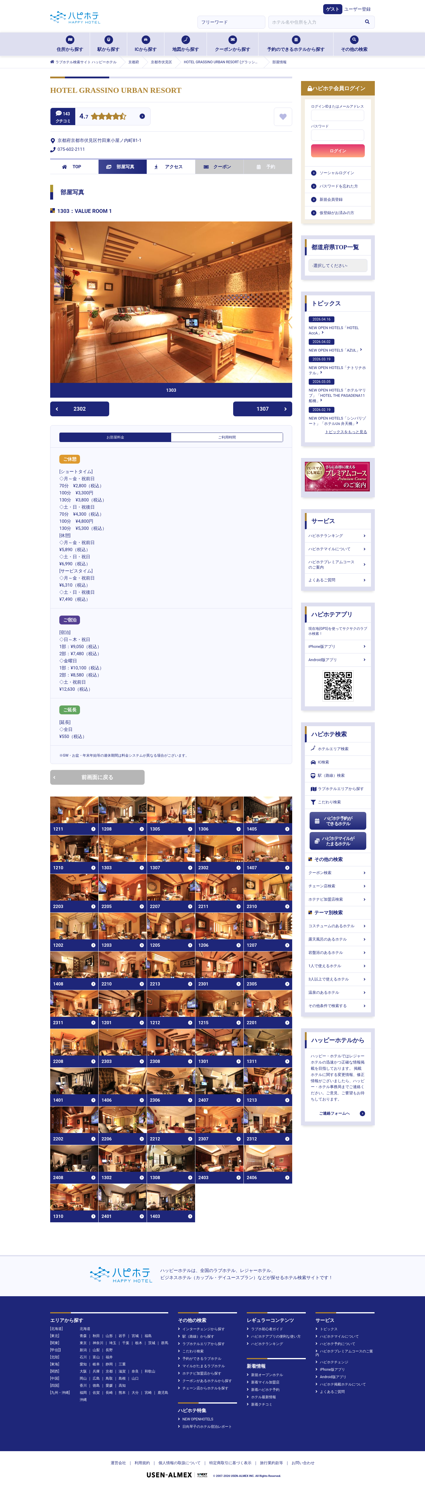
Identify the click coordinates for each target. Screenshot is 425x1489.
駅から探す (108, 43)
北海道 (85, 1329)
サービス (323, 521)
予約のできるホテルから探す (296, 43)
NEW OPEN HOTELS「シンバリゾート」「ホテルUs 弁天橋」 (337, 416)
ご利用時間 (227, 437)
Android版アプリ (337, 660)
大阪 (83, 1371)
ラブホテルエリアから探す (337, 789)
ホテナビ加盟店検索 (337, 899)
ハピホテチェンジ (332, 1362)
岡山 (83, 1378)
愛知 (83, 1364)
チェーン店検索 (337, 886)
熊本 (122, 1393)
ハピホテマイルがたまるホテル (334, 841)
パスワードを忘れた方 (339, 186)
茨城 (151, 1343)
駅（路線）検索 (328, 775)
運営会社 (118, 1463)
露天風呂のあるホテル (337, 939)
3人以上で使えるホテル (337, 979)
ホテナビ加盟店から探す (199, 1373)
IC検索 (320, 762)
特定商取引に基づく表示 (230, 1463)
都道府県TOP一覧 (335, 247)
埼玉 (112, 1343)
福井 (109, 1357)
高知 (122, 1385)
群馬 (164, 1343)
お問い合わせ (303, 1463)
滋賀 (122, 1371)
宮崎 (148, 1393)
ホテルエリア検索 (330, 748)
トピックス (326, 303)
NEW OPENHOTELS (195, 1419)
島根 (122, 1378)
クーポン (217, 166)
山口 (135, 1378)
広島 (96, 1378)
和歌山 (150, 1371)
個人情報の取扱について (179, 1463)
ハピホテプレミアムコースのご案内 (337, 564)
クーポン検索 (337, 872)
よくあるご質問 (337, 580)
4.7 (83, 117)
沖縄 (83, 1400)
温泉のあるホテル (337, 992)
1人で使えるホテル (337, 966)
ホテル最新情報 (261, 1397)
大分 (135, 1393)
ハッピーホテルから (337, 1040)
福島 (148, 1336)
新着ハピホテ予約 (263, 1390)
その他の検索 (354, 43)
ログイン (338, 150)
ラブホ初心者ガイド (265, 1329)
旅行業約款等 (271, 1463)
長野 (109, 1350)
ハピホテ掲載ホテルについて (341, 1384)
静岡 (109, 1364)
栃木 (138, 1343)
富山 (96, 1357)
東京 (83, 1343)
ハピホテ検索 (329, 734)
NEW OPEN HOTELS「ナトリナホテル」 (337, 365)
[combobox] (314, 22)
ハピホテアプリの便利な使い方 (274, 1336)
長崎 (109, 1393)
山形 (109, 1336)
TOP (71, 166)
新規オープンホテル (265, 1375)
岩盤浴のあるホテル (337, 952)
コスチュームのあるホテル (337, 926)
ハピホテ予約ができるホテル (333, 821)
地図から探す (185, 43)
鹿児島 (163, 1393)
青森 (83, 1336)
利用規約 (142, 1463)
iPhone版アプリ (337, 646)
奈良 (135, 1371)
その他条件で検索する (337, 1006)
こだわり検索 (326, 802)
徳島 (96, 1385)
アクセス (169, 166)
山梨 (96, 1350)
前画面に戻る (83, 777)
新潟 (83, 1350)
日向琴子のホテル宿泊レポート (205, 1427)
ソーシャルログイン (337, 173)
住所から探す (70, 43)
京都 (109, 1371)
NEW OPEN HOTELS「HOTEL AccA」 (334, 325)
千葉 (125, 1343)
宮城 (135, 1336)
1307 (271, 409)
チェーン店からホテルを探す (203, 1388)
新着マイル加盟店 (263, 1382)
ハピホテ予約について (335, 1344)
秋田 (96, 1336)
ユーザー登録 (357, 9)
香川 (83, 1385)
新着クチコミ (259, 1404)
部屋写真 (120, 166)
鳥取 (109, 1378)
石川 (83, 1357)
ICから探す (145, 43)
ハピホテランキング (337, 535)
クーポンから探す (232, 43)
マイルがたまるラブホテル (201, 1366)
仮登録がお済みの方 (337, 213)
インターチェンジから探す (201, 1329)
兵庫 (96, 1371)
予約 (266, 166)
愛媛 (109, 1385)
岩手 (122, 1336)
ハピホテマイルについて (337, 549)
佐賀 (96, 1393)
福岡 (83, 1393)
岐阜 (96, 1364)
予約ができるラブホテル (199, 1359)
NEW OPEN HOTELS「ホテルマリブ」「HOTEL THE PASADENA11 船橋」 (337, 391)
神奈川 (98, 1343)
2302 (70, 409)
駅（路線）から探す (196, 1336)
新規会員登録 (331, 199)
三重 (122, 1364)
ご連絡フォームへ (334, 1113)
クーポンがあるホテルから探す (205, 1381)
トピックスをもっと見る (346, 432)
